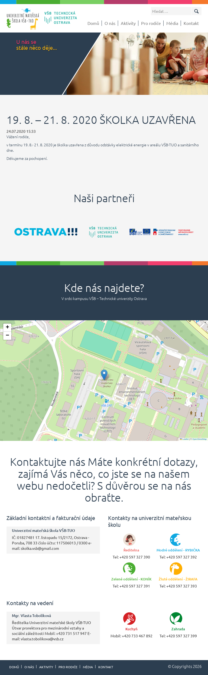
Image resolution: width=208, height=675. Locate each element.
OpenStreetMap (199, 439)
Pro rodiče (151, 23)
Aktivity (128, 23)
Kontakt (191, 23)
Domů (93, 23)
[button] (104, 374)
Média (172, 23)
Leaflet (184, 439)
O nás (110, 23)
